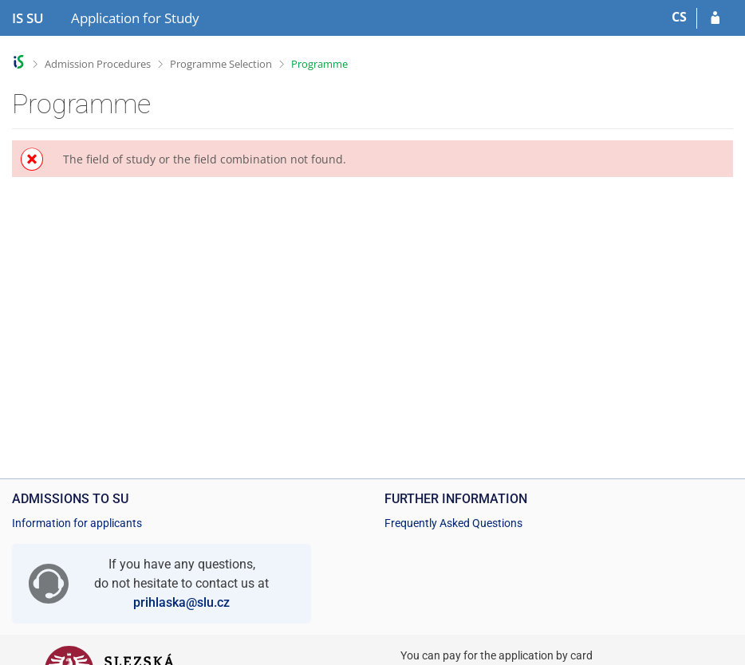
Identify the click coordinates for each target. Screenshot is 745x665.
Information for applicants (77, 523)
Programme (319, 64)
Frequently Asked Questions (453, 523)
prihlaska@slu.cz (181, 602)
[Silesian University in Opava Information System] (28, 18)
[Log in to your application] (715, 18)
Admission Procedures (98, 64)
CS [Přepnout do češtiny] (679, 17)
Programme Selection (221, 64)
